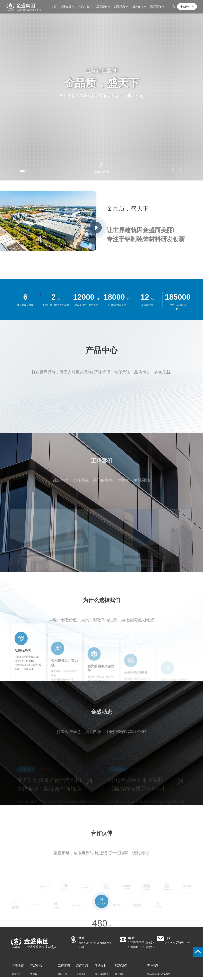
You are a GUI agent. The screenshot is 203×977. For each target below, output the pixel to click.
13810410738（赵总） (141, 947)
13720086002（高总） (141, 942)
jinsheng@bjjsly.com (177, 942)
